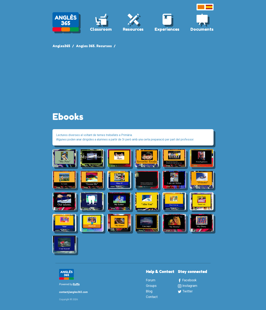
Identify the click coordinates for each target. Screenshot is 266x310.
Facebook (189, 280)
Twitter (187, 291)
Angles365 (61, 46)
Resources (133, 29)
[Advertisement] (133, 78)
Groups (151, 286)
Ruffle (76, 284)
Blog (149, 291)
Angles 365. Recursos (94, 46)
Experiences (167, 29)
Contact (152, 297)
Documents (202, 29)
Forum (150, 280)
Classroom (101, 29)
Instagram (189, 286)
